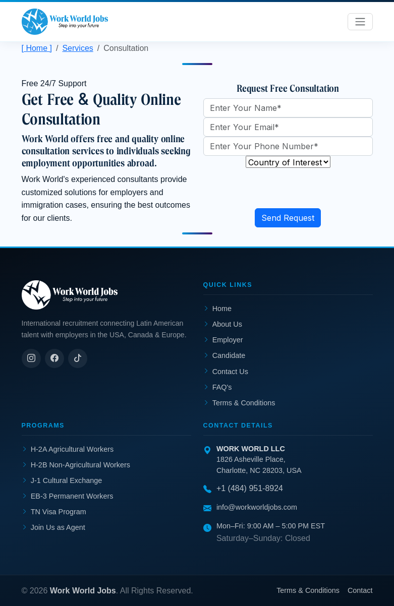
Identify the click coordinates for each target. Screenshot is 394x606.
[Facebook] (54, 358)
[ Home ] (37, 48)
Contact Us (225, 371)
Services (77, 48)
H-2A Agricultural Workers (68, 449)
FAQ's (217, 387)
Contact (360, 590)
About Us (222, 324)
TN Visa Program (54, 511)
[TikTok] (77, 358)
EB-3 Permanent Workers (68, 496)
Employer (223, 340)
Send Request (287, 218)
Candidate (224, 355)
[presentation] (280, 188)
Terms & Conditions (239, 402)
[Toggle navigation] (360, 21)
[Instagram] (31, 358)
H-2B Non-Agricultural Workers (76, 464)
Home (217, 309)
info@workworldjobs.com (256, 507)
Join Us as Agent (53, 527)
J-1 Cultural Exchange (62, 480)
